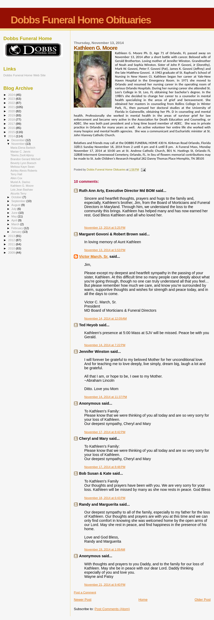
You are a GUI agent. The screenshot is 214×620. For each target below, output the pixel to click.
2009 (12, 252)
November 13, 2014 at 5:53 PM (104, 250)
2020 (12, 111)
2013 (12, 235)
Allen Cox (16, 178)
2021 (12, 107)
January (17, 231)
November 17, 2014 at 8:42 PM (104, 432)
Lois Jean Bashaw (21, 189)
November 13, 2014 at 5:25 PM (104, 227)
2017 (12, 123)
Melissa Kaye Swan (22, 166)
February (17, 228)
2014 (12, 136)
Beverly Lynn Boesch (23, 163)
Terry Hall (16, 174)
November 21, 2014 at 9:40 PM (104, 584)
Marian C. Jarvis (20, 151)
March (15, 224)
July (14, 208)
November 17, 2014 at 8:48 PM (104, 466)
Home (143, 600)
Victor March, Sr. (93, 256)
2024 (12, 94)
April (14, 220)
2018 (12, 119)
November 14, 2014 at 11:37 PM (105, 396)
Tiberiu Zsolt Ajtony (22, 155)
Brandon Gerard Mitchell (25, 159)
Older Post (203, 600)
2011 (12, 244)
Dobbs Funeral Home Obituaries (81, 20)
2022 (12, 102)
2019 (12, 115)
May (14, 216)
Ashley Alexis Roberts (23, 170)
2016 (12, 127)
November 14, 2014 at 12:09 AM (105, 318)
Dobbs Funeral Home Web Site (24, 75)
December (18, 140)
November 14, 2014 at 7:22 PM (104, 345)
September (19, 201)
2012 (12, 240)
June (15, 212)
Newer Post (82, 600)
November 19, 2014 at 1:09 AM (104, 549)
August (16, 204)
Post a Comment (85, 592)
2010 (12, 248)
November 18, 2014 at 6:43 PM (104, 497)
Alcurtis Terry (18, 193)
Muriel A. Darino (20, 182)
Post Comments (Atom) (112, 609)
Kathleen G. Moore (22, 185)
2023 (12, 98)
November (18, 143)
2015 (12, 132)
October (17, 197)
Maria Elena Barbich (22, 147)
